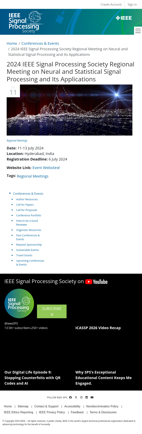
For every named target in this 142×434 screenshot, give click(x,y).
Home (12, 43)
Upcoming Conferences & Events (30, 262)
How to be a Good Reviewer (27, 222)
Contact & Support (46, 406)
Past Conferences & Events (28, 237)
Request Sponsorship (29, 244)
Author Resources (27, 199)
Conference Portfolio (28, 215)
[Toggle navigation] (138, 31)
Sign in (132, 4)
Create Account (111, 4)
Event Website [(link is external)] (46, 167)
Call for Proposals (26, 210)
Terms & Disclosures (103, 412)
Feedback (77, 412)
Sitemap (23, 406)
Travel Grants (24, 255)
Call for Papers (25, 204)
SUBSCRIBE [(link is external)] (51, 311)
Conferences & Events (40, 43)
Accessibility (72, 406)
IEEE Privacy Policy (52, 412)
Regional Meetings (17, 140)
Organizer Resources (28, 230)
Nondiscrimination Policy (102, 406)
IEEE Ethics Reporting (18, 412)
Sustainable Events (27, 250)
